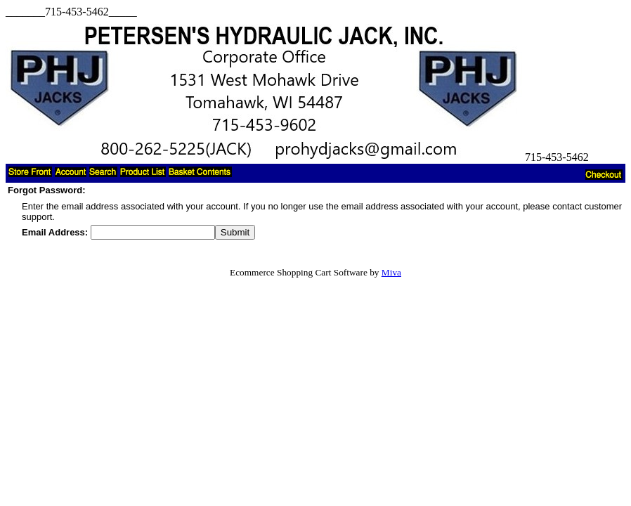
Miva (391, 272)
